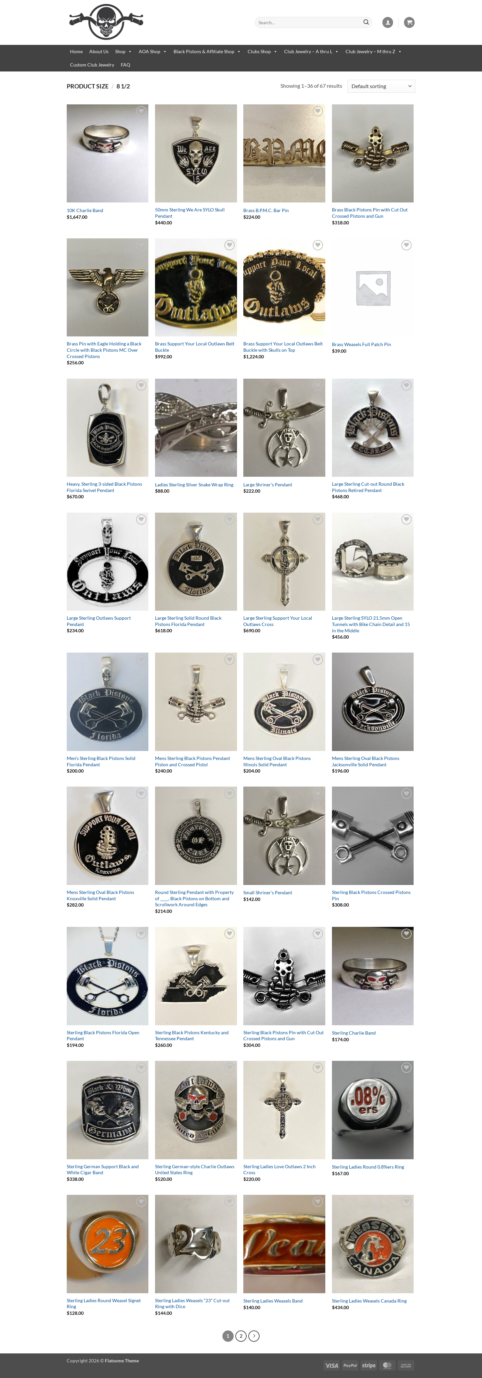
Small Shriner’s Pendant (267, 892)
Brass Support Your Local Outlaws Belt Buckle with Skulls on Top (283, 347)
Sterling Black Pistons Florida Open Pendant (103, 1036)
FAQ (125, 64)
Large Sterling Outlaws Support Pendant (99, 621)
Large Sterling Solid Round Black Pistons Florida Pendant (188, 621)
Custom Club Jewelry (92, 64)
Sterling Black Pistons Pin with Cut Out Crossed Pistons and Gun (283, 1036)
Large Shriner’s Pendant (267, 484)
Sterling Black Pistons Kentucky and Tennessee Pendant (192, 1036)
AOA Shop (153, 51)
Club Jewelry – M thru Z (374, 51)
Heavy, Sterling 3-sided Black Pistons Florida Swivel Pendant (104, 487)
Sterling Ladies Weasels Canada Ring (369, 1301)
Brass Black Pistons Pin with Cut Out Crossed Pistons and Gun (370, 213)
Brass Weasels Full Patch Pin (361, 344)
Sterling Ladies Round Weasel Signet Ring (104, 1304)
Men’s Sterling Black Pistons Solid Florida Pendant (101, 761)
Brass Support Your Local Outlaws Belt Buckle (194, 347)
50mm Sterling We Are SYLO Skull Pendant (190, 213)
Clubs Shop (263, 51)
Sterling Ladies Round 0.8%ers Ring (368, 1167)
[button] (387, 22)
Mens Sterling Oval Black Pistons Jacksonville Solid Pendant (365, 761)
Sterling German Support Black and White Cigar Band (103, 1170)
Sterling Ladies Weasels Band (273, 1301)
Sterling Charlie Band (354, 1033)
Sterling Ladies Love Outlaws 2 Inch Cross (279, 1170)
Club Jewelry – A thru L (311, 51)
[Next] (254, 1336)
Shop (123, 51)
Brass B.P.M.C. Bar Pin (266, 210)
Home (76, 51)
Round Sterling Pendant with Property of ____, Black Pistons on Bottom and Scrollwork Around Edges (194, 898)
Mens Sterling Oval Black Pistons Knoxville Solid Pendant (100, 895)
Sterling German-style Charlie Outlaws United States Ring (194, 1170)
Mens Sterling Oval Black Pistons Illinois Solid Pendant (277, 761)
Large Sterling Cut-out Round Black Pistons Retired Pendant (368, 487)
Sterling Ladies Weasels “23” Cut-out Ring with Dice (192, 1304)
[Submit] (366, 22)
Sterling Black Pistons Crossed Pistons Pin (371, 895)
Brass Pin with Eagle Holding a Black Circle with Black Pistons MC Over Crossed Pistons (104, 350)
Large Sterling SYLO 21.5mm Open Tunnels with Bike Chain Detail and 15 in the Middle (371, 624)
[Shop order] (381, 86)
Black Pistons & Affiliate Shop (207, 51)
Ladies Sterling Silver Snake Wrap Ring (194, 484)
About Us (99, 51)
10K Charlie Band (85, 210)
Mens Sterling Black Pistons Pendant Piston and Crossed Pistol (192, 761)
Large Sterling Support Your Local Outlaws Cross (277, 621)
